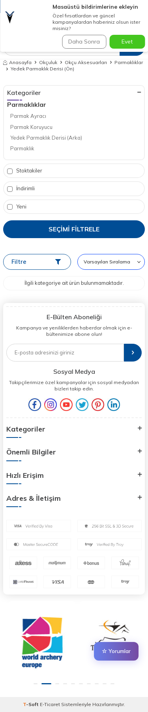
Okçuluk (48, 62)
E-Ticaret (50, 704)
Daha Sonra (84, 41)
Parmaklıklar (128, 62)
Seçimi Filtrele (74, 229)
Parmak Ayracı (28, 116)
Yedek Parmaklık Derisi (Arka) (46, 137)
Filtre (36, 261)
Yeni (16, 206)
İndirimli (21, 188)
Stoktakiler (24, 170)
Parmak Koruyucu (31, 127)
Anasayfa (17, 62)
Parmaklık (22, 148)
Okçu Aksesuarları (86, 62)
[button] (38, 683)
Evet (127, 41)
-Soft (31, 704)
